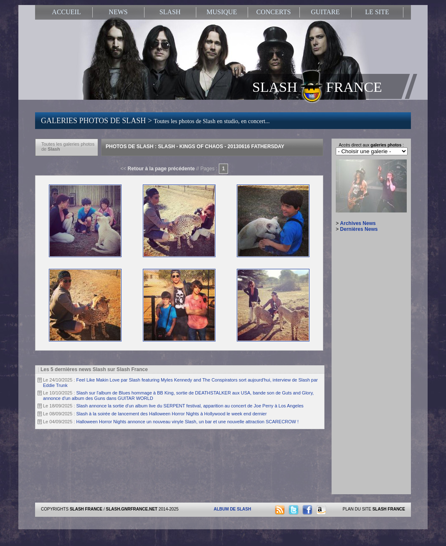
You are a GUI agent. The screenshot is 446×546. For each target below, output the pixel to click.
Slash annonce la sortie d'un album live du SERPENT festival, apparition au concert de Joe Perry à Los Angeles (190, 405)
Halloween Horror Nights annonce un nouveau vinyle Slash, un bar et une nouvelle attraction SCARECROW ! (187, 421)
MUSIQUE (222, 11)
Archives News (357, 223)
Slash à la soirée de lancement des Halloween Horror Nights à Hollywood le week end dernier (171, 413)
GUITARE (325, 11)
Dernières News (359, 229)
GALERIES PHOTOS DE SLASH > (155, 120)
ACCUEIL (66, 11)
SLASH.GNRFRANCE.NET (131, 509)
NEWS (118, 11)
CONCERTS (273, 11)
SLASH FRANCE (317, 86)
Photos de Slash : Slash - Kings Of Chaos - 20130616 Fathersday (195, 146)
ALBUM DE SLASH (232, 509)
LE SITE (377, 11)
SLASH (170, 11)
